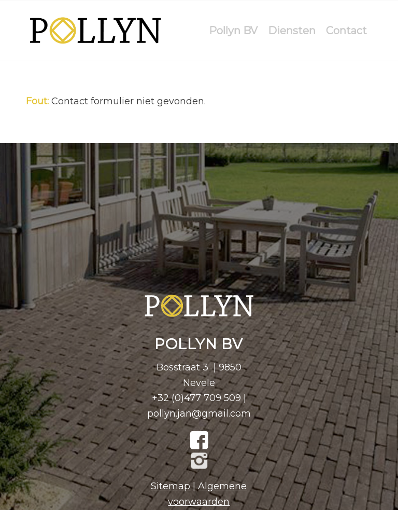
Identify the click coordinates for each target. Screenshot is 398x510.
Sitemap (170, 486)
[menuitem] (233, 31)
